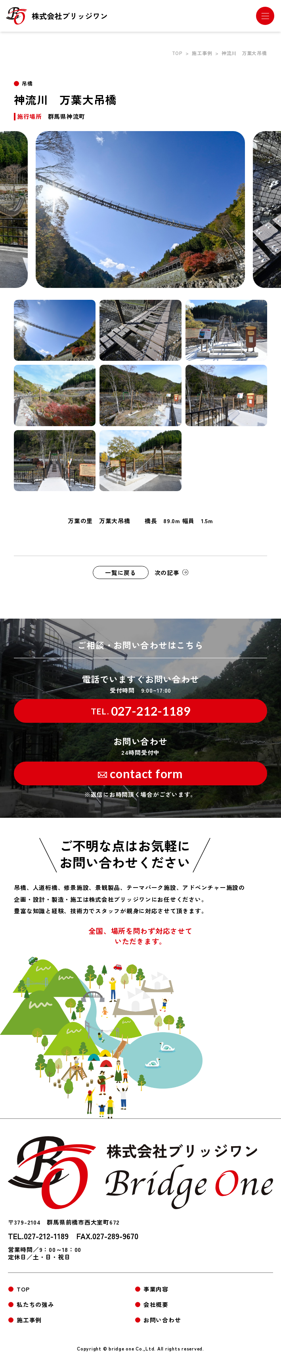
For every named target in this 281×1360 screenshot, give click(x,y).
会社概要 (155, 1304)
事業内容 (155, 1289)
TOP (177, 53)
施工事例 (202, 53)
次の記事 (167, 572)
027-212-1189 (141, 711)
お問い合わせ (162, 1320)
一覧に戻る (120, 572)
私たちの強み (35, 1304)
